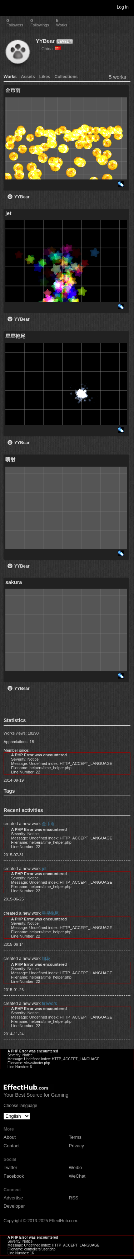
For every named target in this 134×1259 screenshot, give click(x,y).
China (51, 48)
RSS (74, 1197)
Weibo (75, 1167)
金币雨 (48, 823)
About (10, 1137)
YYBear (45, 41)
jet (44, 868)
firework (49, 1003)
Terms (75, 1137)
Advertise (13, 1197)
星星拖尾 (50, 913)
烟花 (46, 958)
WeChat (77, 1176)
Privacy (76, 1145)
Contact (12, 1145)
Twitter (10, 1167)
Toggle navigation (8, 7)
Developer (14, 1206)
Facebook (14, 1176)
